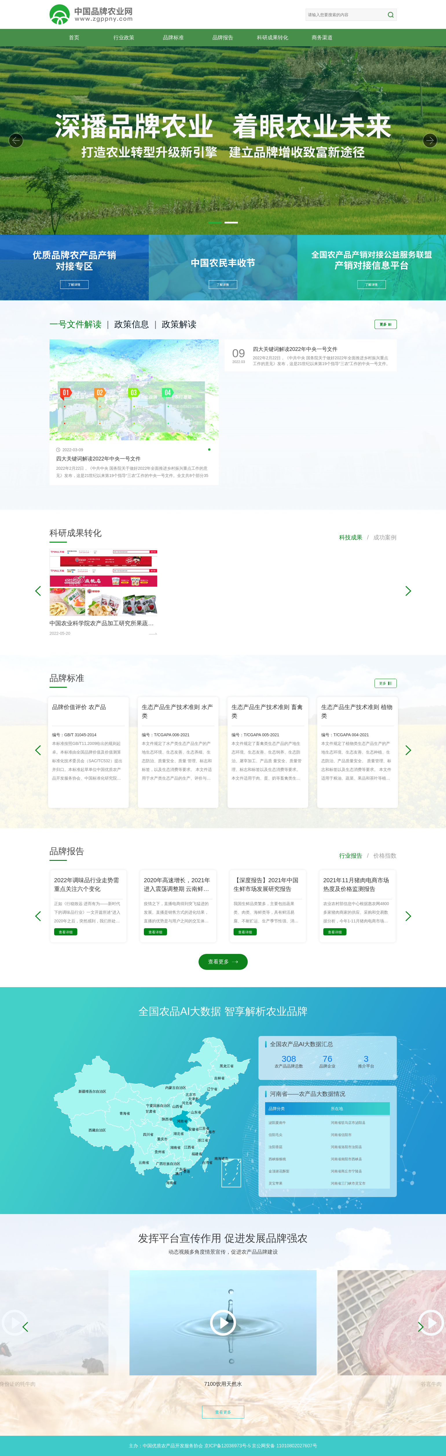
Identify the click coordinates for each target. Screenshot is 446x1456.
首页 (74, 37)
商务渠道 (322, 37)
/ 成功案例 (379, 537)
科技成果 (350, 537)
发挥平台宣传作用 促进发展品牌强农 (223, 1238)
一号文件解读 (75, 324)
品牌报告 (222, 37)
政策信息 (131, 324)
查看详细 (66, 932)
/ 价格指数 (379, 855)
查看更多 (223, 962)
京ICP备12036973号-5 (227, 1445)
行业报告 (350, 855)
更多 (386, 324)
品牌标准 (173, 37)
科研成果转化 (272, 37)
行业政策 (123, 37)
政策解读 (179, 324)
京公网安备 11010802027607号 (284, 1445)
